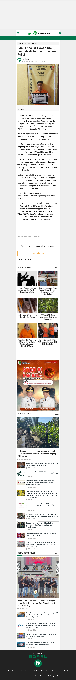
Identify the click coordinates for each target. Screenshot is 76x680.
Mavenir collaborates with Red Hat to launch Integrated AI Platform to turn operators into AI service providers (41, 625)
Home (21, 43)
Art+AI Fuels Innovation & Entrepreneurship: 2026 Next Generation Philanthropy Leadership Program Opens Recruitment (42, 615)
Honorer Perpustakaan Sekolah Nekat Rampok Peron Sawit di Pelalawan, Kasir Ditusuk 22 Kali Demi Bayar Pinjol (41, 544)
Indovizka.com (38, 253)
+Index (56, 260)
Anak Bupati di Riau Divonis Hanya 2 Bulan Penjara (27, 316)
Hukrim (27, 43)
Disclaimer (56, 671)
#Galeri (51, 38)
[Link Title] (30, 656)
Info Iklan (28, 671)
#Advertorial (43, 38)
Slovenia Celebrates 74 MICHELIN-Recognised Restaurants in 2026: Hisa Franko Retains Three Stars (41, 506)
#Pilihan (24, 38)
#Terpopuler (33, 38)
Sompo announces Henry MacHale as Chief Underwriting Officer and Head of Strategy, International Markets (40, 482)
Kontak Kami (66, 671)
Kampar (34, 43)
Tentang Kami (11, 671)
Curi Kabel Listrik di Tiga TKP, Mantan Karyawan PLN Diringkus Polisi (47, 342)
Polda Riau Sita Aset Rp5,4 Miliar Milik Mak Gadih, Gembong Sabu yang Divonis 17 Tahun (27, 343)
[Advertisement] (38, 15)
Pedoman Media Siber (42, 671)
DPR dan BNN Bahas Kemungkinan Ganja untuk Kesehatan (48, 317)
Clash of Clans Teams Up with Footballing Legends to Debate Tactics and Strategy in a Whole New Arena (40, 525)
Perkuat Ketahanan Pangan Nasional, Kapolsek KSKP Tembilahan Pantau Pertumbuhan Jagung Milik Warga (36, 453)
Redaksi (20, 671)
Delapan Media (55, 676)
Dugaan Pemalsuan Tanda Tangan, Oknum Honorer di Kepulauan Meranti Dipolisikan (48, 291)
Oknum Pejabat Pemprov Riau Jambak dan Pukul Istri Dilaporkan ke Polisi (27, 290)
